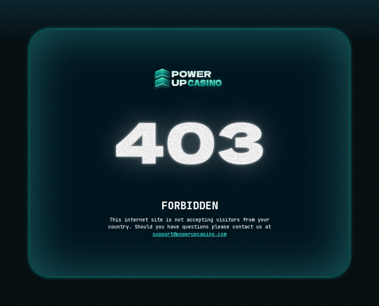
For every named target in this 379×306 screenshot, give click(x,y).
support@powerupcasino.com (189, 234)
